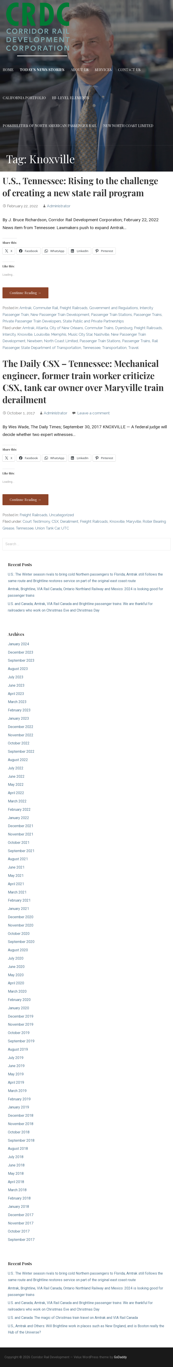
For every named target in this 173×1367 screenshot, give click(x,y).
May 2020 (16, 975)
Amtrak (25, 308)
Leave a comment (93, 413)
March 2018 (17, 1190)
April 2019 (16, 1082)
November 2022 (20, 735)
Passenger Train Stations (111, 315)
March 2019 (17, 1091)
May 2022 (16, 784)
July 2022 (15, 768)
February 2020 (19, 1000)
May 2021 (16, 875)
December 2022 (20, 727)
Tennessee (91, 348)
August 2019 (18, 1049)
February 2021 (19, 900)
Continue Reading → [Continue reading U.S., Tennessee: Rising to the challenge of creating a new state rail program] (25, 292)
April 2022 (16, 793)
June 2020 (16, 967)
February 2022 (19, 809)
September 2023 (21, 660)
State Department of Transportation (51, 348)
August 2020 (18, 950)
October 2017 (19, 1231)
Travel (133, 348)
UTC (65, 528)
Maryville (133, 521)
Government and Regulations (113, 308)
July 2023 (15, 677)
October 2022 (19, 743)
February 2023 (19, 710)
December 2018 (20, 1115)
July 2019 (15, 1058)
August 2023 (18, 669)
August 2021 (18, 859)
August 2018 (18, 1148)
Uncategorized (61, 515)
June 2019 (16, 1066)
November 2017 (20, 1223)
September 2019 (21, 1041)
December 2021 (20, 826)
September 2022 (21, 751)
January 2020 (18, 1008)
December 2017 (20, 1215)
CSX (55, 521)
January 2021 (18, 909)
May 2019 (16, 1074)
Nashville (101, 334)
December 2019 (20, 1016)
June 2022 (16, 776)
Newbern (34, 341)
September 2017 (21, 1239)
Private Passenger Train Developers (31, 321)
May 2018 (16, 1173)
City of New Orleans (66, 328)
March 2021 (17, 892)
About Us (80, 69)
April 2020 (16, 983)
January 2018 (18, 1206)
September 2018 (21, 1140)
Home (8, 69)
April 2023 (16, 694)
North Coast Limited (61, 341)
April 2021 (16, 884)
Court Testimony (36, 521)
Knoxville (24, 334)
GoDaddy (120, 1357)
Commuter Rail (45, 308)
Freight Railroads (74, 308)
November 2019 (20, 1024)
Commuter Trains (99, 328)
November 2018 (20, 1124)
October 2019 (19, 1033)
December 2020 (20, 917)
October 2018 (19, 1132)
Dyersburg (123, 328)
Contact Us (129, 69)
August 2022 (18, 760)
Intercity (9, 334)
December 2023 (20, 652)
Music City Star (80, 334)
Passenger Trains (148, 315)
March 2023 (17, 702)
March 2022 (17, 801)
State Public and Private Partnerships (93, 321)
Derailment (69, 521)
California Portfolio (24, 97)
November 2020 (20, 925)
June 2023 (16, 685)
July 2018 (15, 1157)
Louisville (42, 334)
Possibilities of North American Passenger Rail (50, 125)
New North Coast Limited (128, 125)
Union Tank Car (47, 528)
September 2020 (21, 942)
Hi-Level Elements (70, 97)
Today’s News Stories (42, 69)
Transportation (114, 348)
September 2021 (21, 851)
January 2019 (18, 1107)
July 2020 (15, 958)
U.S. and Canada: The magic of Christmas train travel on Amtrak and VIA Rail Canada (73, 1318)
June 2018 (16, 1165)
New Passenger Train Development (59, 315)
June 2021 (16, 867)
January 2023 (18, 718)
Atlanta (42, 328)
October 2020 (19, 933)
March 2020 (17, 991)
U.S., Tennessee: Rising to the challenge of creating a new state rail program (80, 187)
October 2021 (19, 842)
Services (103, 69)
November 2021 (20, 834)
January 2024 (18, 644)
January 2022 (18, 818)
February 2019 (19, 1099)
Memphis (58, 334)
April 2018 (16, 1182)
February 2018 (19, 1198)
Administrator (59, 206)
